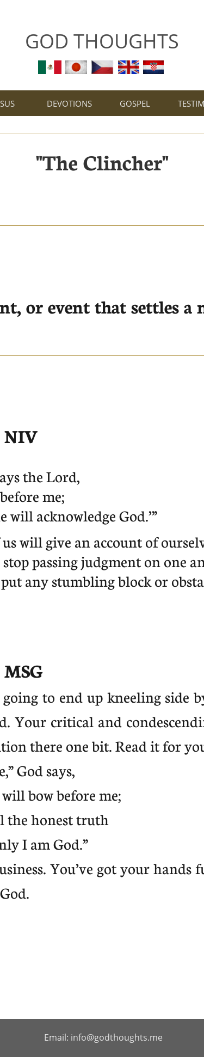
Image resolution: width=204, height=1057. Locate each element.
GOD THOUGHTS (102, 41)
